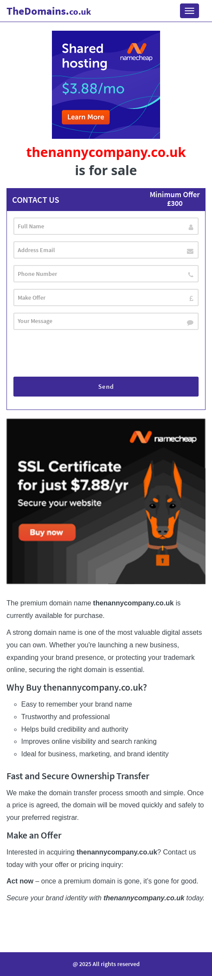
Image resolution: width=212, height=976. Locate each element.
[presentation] (79, 353)
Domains (48, 11)
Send (106, 386)
